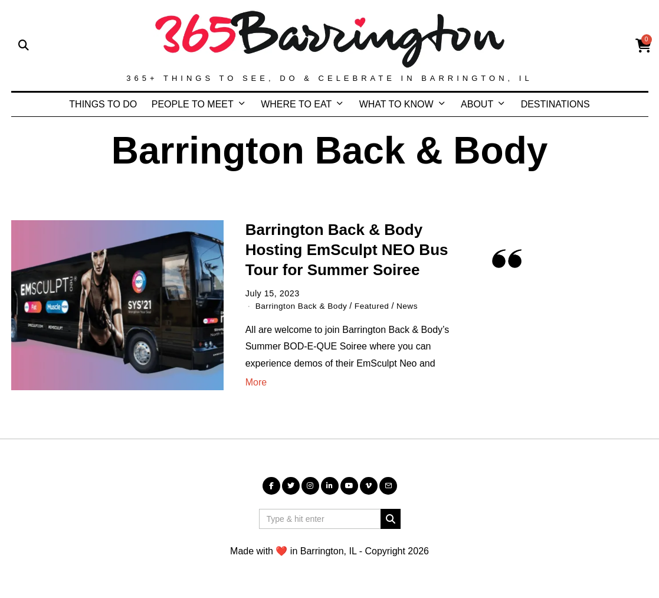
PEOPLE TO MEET (193, 104)
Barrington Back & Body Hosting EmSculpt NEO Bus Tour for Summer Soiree (346, 250)
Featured (377, 306)
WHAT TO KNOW (396, 104)
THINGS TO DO (103, 104)
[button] (391, 519)
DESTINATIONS (555, 104)
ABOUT (477, 104)
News (414, 306)
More (256, 382)
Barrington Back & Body (303, 306)
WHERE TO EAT (296, 104)
